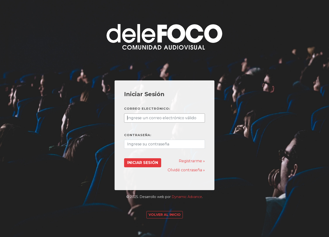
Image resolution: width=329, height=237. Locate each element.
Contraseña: (137, 135)
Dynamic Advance (187, 197)
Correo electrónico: (147, 108)
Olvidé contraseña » (186, 170)
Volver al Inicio (165, 214)
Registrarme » (192, 161)
